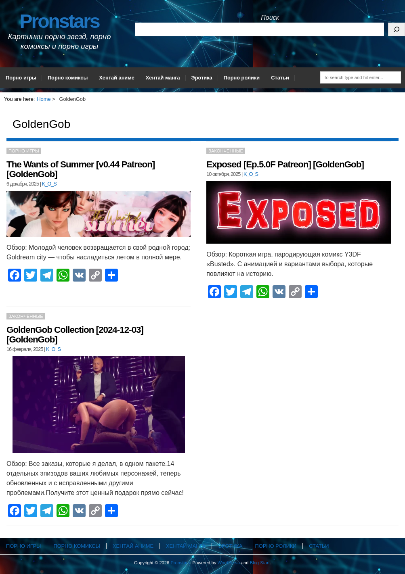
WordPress (229, 562)
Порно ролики (242, 78)
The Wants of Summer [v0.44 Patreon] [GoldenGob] (80, 169)
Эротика (201, 78)
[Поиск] (396, 29)
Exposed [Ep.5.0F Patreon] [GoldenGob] (285, 164)
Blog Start (260, 562)
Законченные (225, 150)
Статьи (280, 78)
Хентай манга (163, 78)
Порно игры (21, 78)
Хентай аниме (116, 78)
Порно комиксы (68, 78)
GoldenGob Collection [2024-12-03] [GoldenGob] (74, 334)
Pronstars (59, 21)
